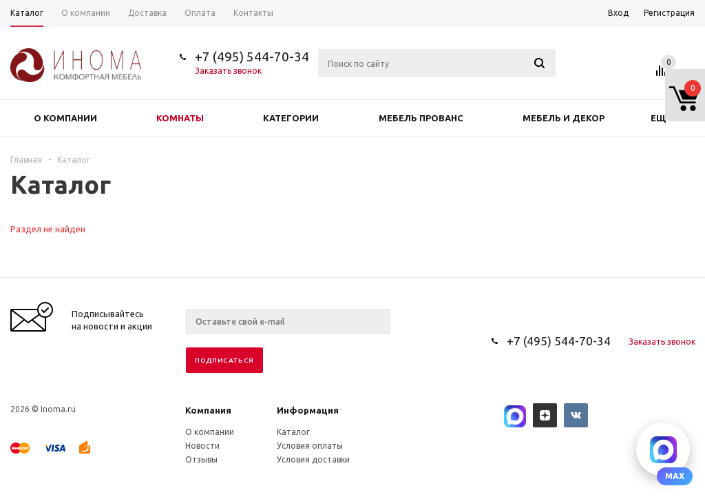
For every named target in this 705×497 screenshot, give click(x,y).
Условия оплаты (310, 445)
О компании (65, 118)
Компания (208, 410)
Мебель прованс (421, 118)
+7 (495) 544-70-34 (252, 56)
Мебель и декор (563, 118)
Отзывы (201, 459)
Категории (291, 118)
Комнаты (180, 118)
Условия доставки (313, 459)
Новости (202, 445)
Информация (308, 410)
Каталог (293, 431)
